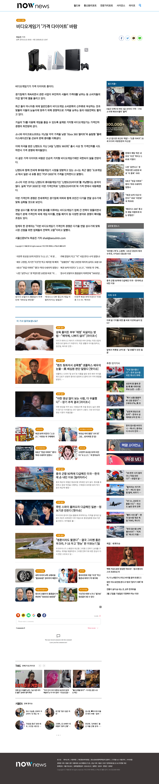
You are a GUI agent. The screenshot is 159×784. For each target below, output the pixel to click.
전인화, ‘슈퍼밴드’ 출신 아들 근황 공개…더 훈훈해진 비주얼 (93, 726)
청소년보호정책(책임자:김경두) (100, 760)
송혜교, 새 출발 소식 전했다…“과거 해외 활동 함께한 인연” (27, 691)
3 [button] (60, 735)
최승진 (18, 37)
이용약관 (73, 760)
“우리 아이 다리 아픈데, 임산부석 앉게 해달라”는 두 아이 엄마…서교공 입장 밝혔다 (85, 692)
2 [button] (58, 735)
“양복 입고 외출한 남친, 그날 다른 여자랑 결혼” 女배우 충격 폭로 (56, 691)
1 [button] (56, 735)
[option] (27, 682)
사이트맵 (129, 760)
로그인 (59, 760)
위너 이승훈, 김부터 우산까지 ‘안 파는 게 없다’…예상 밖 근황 (34, 713)
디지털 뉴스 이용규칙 (118, 760)
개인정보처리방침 (83, 760)
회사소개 (66, 760)
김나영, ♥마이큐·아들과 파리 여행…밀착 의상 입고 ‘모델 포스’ (93, 713)
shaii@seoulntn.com (54, 238)
